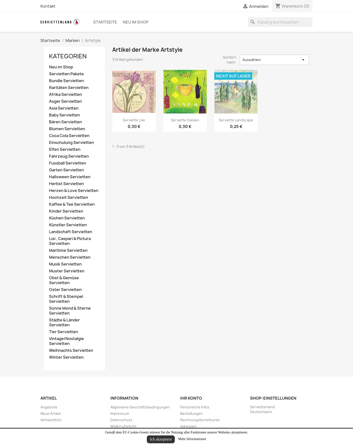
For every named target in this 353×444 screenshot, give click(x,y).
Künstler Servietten (68, 225)
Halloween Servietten (69, 176)
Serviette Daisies (185, 120)
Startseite (105, 22)
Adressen (188, 426)
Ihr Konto (191, 398)
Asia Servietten (63, 108)
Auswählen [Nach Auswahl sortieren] (274, 60)
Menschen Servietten (69, 257)
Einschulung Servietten (71, 142)
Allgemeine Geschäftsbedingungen (140, 407)
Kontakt (47, 6)
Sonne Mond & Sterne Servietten (70, 311)
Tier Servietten (63, 331)
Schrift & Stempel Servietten (66, 299)
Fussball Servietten (67, 163)
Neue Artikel (50, 413)
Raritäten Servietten (68, 87)
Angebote (48, 407)
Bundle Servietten (66, 80)
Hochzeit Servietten (68, 197)
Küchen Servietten (67, 218)
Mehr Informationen (192, 439)
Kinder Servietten (66, 211)
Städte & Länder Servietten (64, 322)
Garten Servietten (66, 170)
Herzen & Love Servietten (73, 190)
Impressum (119, 413)
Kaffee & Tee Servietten (72, 204)
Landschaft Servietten (70, 231)
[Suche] (280, 22)
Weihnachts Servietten (71, 350)
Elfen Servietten (64, 149)
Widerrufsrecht (123, 426)
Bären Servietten (65, 122)
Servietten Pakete (66, 73)
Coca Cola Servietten (69, 135)
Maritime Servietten (68, 250)
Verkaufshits (51, 420)
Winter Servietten (66, 357)
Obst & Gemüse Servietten (64, 280)
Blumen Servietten (67, 128)
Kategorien (68, 56)
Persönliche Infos (194, 407)
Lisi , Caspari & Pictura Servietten (70, 241)
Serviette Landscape (236, 120)
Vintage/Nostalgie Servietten (66, 341)
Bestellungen (191, 413)
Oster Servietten (65, 289)
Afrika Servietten (65, 94)
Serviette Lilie (134, 120)
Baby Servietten (64, 115)
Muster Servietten (66, 271)
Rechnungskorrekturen (200, 420)
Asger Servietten (65, 101)
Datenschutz (121, 420)
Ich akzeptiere (161, 439)
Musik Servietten (65, 264)
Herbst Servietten (66, 183)
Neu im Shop (135, 22)
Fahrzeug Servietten (69, 156)
